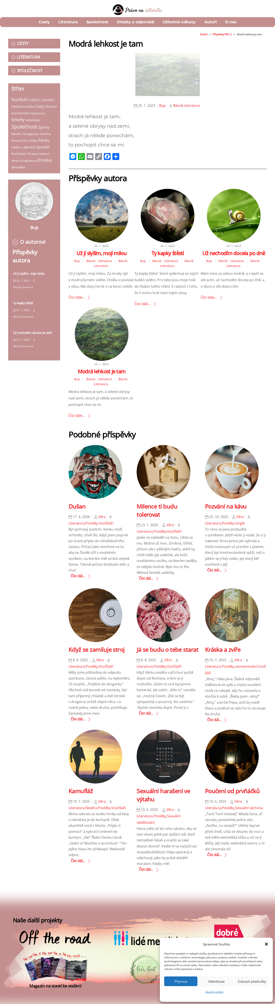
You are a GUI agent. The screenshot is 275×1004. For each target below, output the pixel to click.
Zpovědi (43, 143)
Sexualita (18, 163)
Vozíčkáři (19, 95)
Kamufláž (81, 791)
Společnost (97, 22)
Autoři (210, 22)
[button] (266, 944)
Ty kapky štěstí (23, 300)
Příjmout (180, 981)
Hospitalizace (28, 157)
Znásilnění (47, 96)
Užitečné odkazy (179, 22)
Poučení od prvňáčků (232, 791)
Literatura (68, 22)
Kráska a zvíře (222, 649)
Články (43, 136)
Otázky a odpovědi (135, 22)
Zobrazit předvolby (252, 981)
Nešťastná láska (22, 103)
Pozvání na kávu (226, 506)
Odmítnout (216, 981)
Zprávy (43, 123)
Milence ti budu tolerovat (157, 510)
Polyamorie (18, 116)
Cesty (44, 22)
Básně (90, 261)
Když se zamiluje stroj (97, 649)
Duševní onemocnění (26, 109)
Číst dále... (77, 297)
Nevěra (16, 130)
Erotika (45, 156)
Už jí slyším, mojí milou (29, 270)
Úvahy (33, 137)
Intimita (45, 130)
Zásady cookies (214, 992)
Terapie (32, 150)
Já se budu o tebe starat (167, 649)
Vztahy (33, 116)
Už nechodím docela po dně (32, 329)
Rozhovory (18, 150)
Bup (34, 224)
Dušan (77, 506)
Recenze (16, 137)
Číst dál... (78, 576)
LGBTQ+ (35, 96)
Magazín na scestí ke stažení (55, 996)
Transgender (31, 130)
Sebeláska (48, 116)
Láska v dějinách (23, 143)
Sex (25, 137)
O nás (230, 22)
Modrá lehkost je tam (101, 371)
